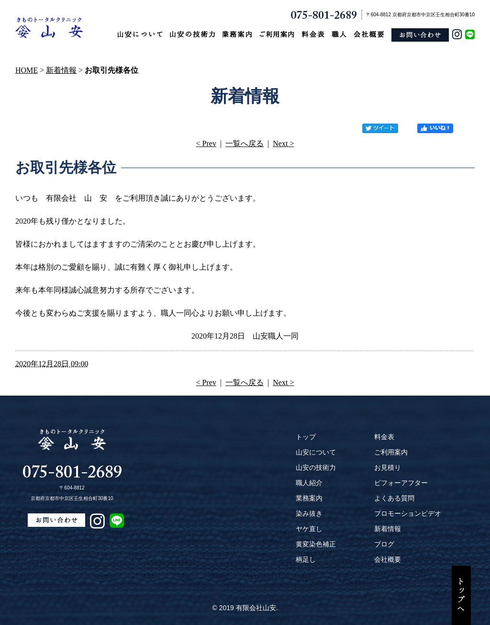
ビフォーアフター (401, 483)
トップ (306, 437)
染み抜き (309, 513)
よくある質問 (394, 498)
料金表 (384, 437)
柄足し (306, 559)
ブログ (384, 544)
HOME (26, 70)
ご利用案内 (391, 452)
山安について (316, 452)
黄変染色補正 (316, 544)
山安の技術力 (316, 467)
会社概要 (387, 559)
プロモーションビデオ (407, 513)
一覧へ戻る (244, 143)
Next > (283, 143)
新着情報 (61, 70)
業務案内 (309, 498)
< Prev (206, 143)
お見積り (387, 467)
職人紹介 (309, 483)
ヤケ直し (309, 529)
